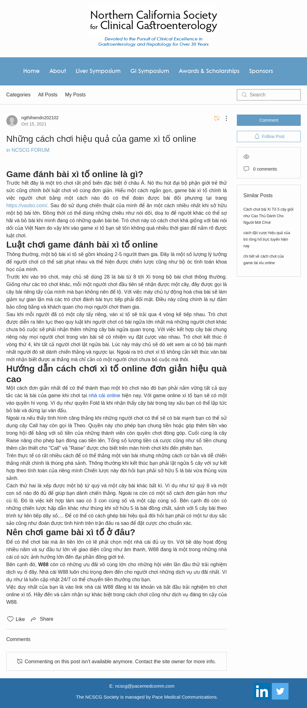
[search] (269, 94)
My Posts (75, 94)
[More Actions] (223, 118)
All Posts (47, 94)
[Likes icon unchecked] (10, 619)
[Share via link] (41, 619)
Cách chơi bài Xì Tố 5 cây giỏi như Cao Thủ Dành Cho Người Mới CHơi (268, 216)
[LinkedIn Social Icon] (262, 691)
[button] (209, 71)
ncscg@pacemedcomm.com (144, 686)
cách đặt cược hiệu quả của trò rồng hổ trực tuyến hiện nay (266, 239)
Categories (18, 94)
